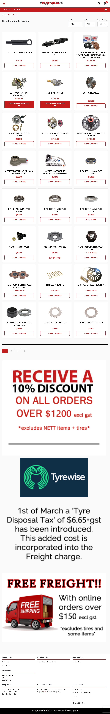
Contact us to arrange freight (19, 105)
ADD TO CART (55, 65)
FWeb (76, 711)
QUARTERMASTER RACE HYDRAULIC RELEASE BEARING (19, 172)
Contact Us (76, 662)
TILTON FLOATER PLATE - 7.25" (91, 323)
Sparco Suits (77, 689)
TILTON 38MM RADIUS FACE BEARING (91, 172)
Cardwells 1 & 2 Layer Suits (82, 693)
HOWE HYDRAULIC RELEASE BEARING (19, 134)
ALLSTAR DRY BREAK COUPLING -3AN (55, 54)
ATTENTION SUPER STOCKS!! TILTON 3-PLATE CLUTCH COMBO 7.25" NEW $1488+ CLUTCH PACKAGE (90, 55)
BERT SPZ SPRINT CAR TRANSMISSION (19, 94)
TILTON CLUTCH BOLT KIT (55, 285)
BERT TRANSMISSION (55, 93)
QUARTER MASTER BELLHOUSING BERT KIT (55, 134)
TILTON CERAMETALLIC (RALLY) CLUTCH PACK (19, 286)
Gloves (75, 700)
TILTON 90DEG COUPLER (19, 247)
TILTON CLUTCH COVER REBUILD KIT (90, 285)
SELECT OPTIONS (19, 65)
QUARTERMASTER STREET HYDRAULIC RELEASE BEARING (55, 172)
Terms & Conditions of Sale (46, 662)
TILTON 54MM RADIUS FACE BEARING (91, 210)
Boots (75, 696)
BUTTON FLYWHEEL (91, 93)
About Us (5, 662)
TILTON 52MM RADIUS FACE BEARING (55, 210)
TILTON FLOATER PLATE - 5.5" (55, 323)
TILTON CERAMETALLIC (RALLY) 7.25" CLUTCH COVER (91, 248)
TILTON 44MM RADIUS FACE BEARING (19, 210)
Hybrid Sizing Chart (79, 703)
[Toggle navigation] (4, 3)
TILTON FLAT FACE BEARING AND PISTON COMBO (19, 324)
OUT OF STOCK (55, 258)
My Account (6, 665)
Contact (43, 692)
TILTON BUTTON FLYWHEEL (55, 247)
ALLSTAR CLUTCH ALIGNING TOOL (19, 53)
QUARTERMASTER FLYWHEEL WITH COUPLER (91, 134)
